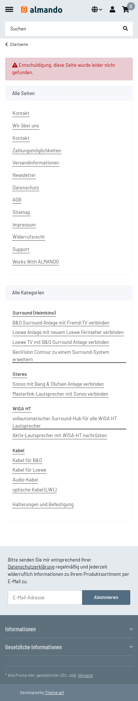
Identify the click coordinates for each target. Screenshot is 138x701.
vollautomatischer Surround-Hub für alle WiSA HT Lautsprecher (65, 422)
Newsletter (24, 175)
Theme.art (54, 692)
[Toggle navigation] (9, 6)
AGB (17, 200)
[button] (97, 9)
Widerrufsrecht (29, 237)
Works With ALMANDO (36, 262)
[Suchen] (61, 29)
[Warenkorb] (125, 9)
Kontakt (21, 113)
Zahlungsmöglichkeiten (37, 150)
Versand (85, 675)
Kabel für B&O (27, 460)
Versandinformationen (36, 163)
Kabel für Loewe (29, 470)
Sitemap (21, 212)
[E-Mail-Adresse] (45, 597)
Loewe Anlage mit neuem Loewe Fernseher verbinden (68, 332)
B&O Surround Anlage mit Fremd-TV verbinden (61, 323)
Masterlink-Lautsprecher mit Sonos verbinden (60, 394)
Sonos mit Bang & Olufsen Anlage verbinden (58, 384)
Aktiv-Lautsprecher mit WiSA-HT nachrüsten (60, 435)
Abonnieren (106, 597)
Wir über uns (26, 125)
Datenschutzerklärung (31, 567)
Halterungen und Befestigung (43, 504)
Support (21, 249)
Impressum (24, 225)
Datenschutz (26, 187)
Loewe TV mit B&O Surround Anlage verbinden (61, 342)
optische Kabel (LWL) (34, 490)
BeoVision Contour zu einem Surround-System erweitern (61, 355)
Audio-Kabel (25, 480)
